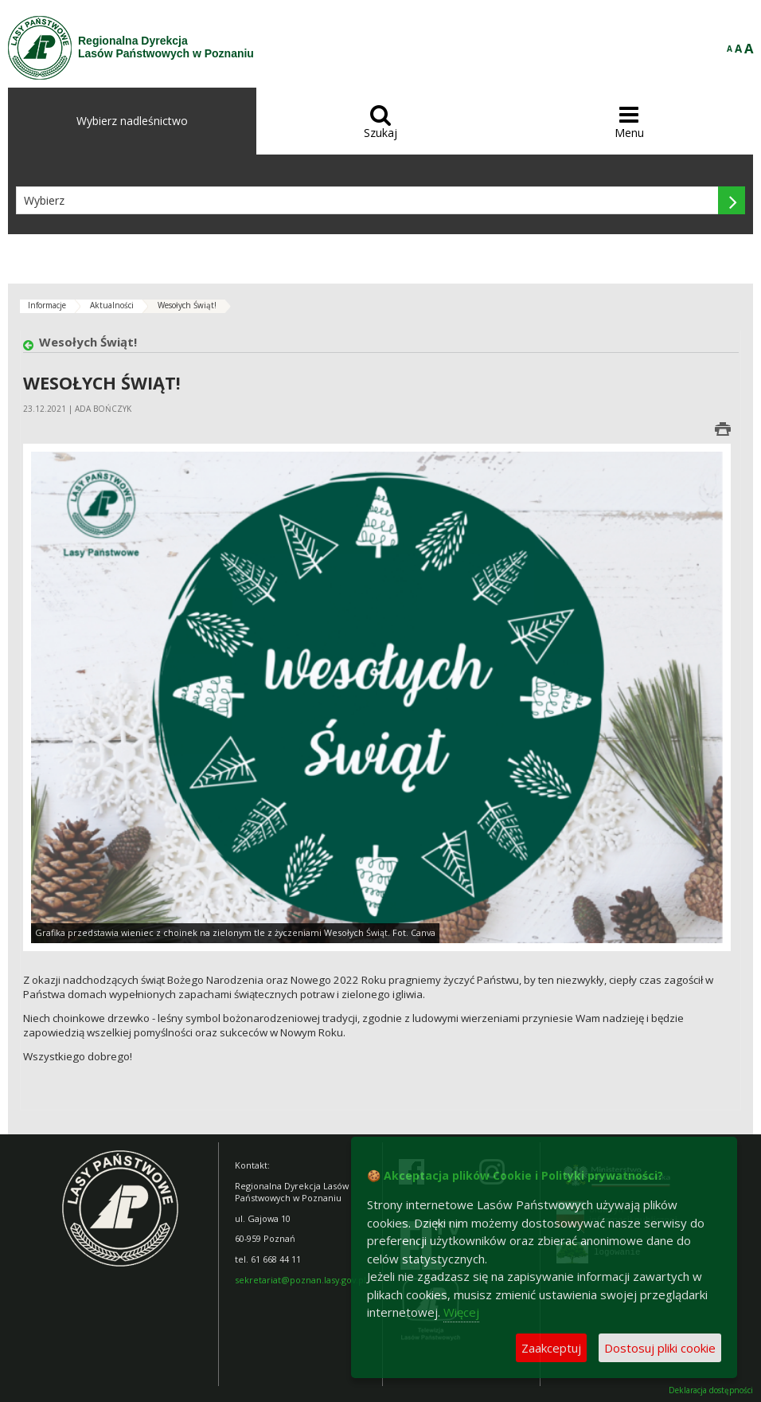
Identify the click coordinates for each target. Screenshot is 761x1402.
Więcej (461, 1312)
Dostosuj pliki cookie (660, 1348)
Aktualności (112, 305)
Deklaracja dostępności (711, 1390)
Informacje (47, 305)
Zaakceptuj (551, 1348)
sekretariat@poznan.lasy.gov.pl (300, 1280)
